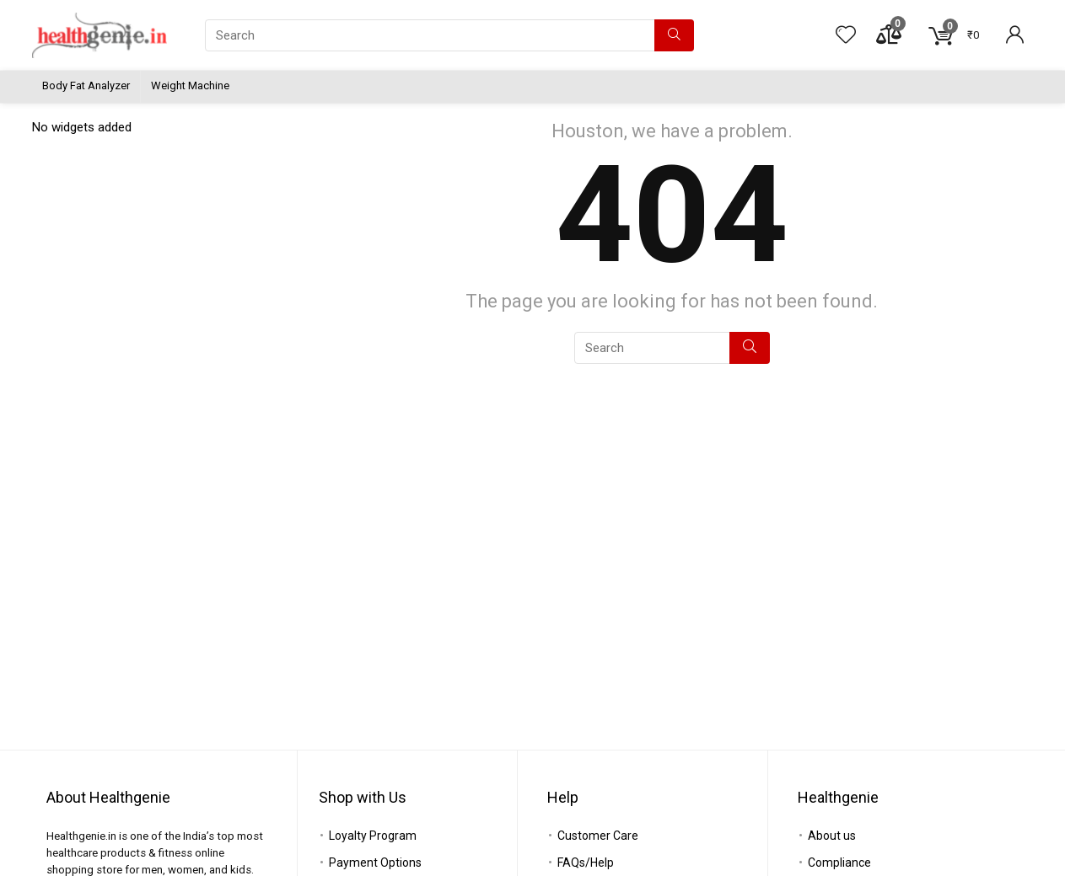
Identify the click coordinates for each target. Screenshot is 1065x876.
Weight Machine (190, 85)
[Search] (674, 35)
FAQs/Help (585, 862)
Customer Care (597, 835)
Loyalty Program (373, 835)
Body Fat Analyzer (86, 85)
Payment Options (375, 862)
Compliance (839, 862)
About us (832, 835)
